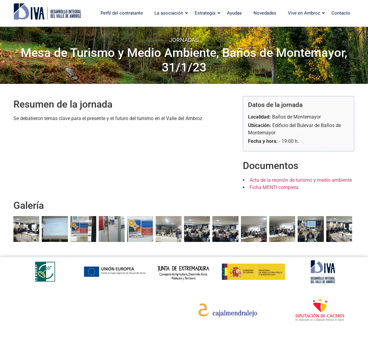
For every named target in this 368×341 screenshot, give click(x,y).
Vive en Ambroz (305, 13)
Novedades (264, 13)
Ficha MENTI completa (274, 187)
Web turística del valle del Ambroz (130, 302)
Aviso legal (30, 325)
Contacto (340, 13)
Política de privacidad (41, 317)
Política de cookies (38, 309)
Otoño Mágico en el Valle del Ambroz (124, 313)
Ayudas (234, 13)
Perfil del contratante (122, 13)
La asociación (170, 13)
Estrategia (206, 13)
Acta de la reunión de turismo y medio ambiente (300, 180)
